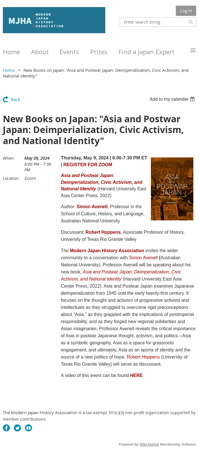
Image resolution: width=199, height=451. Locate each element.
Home (9, 70)
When (8, 158)
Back (15, 99)
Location (11, 178)
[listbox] (172, 99)
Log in (186, 10)
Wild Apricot (149, 444)
